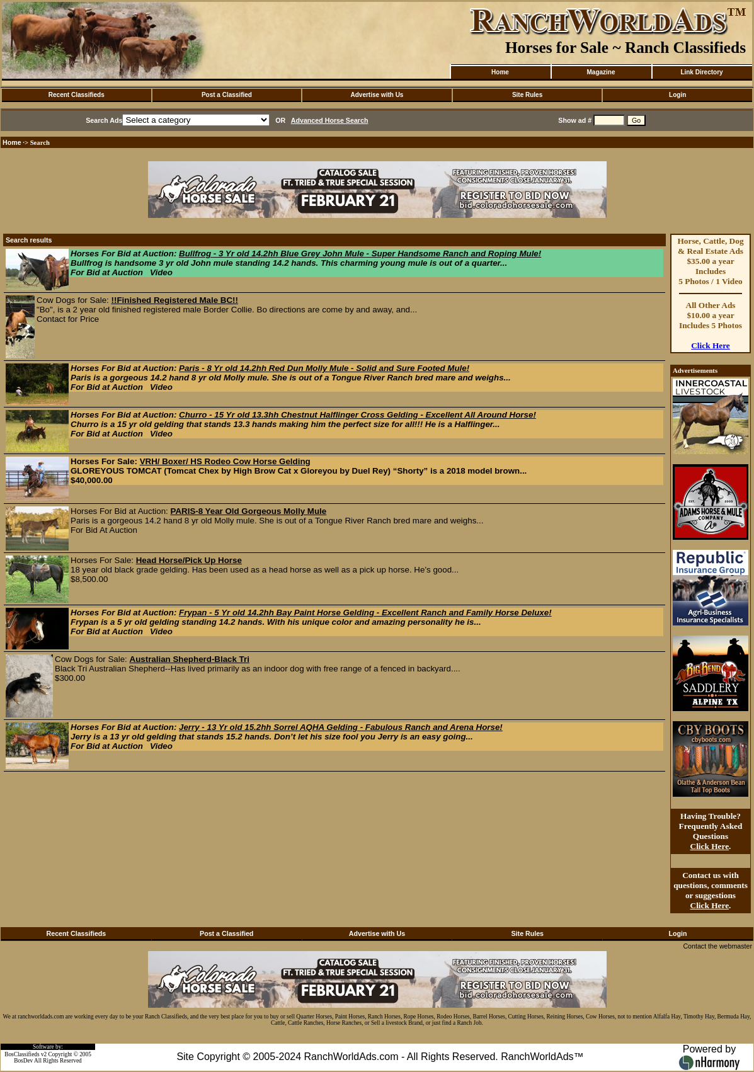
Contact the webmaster (717, 946)
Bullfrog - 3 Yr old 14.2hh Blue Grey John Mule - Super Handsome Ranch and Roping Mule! (360, 253)
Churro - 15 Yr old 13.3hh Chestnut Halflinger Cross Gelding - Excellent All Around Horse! (357, 414)
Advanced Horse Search (329, 120)
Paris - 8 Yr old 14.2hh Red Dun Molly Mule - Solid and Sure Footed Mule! (324, 368)
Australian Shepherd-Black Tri (189, 659)
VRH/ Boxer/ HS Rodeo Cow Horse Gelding (225, 461)
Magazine (600, 72)
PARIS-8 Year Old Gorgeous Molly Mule (249, 511)
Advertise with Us (377, 94)
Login (677, 94)
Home (500, 72)
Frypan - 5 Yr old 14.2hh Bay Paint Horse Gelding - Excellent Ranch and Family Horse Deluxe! (365, 612)
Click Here (710, 345)
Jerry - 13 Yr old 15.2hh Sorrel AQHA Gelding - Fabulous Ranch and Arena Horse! (341, 727)
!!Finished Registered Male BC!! (174, 300)
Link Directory (701, 72)
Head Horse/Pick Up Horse (189, 560)
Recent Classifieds (77, 94)
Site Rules (527, 94)
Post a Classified (227, 94)
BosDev (23, 1061)
